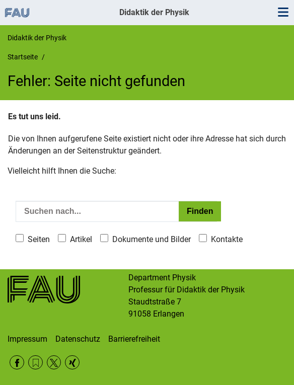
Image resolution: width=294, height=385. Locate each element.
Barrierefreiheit (134, 339)
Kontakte (227, 239)
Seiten (39, 239)
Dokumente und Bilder (151, 239)
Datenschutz (77, 339)
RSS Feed (35, 362)
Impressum (27, 339)
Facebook (17, 362)
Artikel (81, 239)
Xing (72, 362)
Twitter (54, 362)
